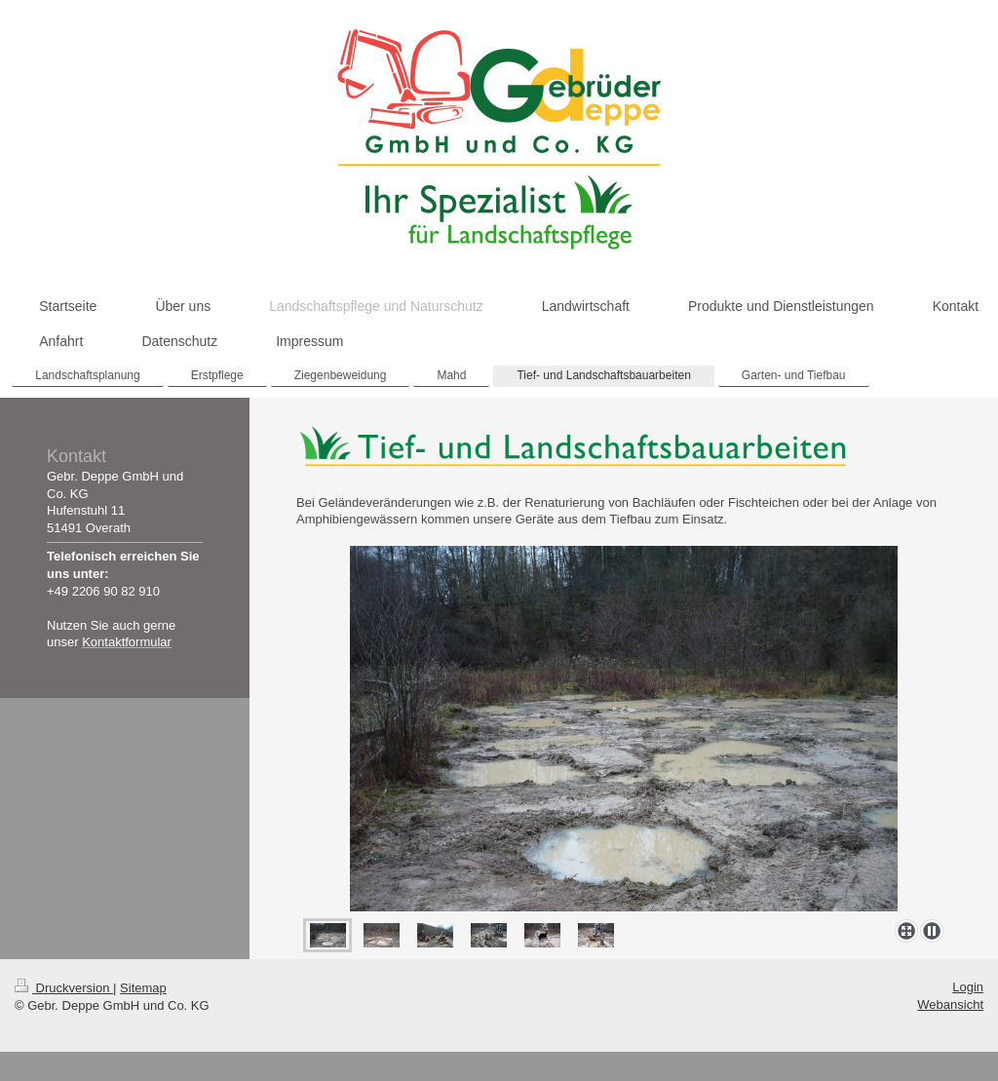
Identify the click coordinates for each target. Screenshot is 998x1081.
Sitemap (143, 988)
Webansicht (950, 1004)
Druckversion (64, 988)
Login (967, 987)
